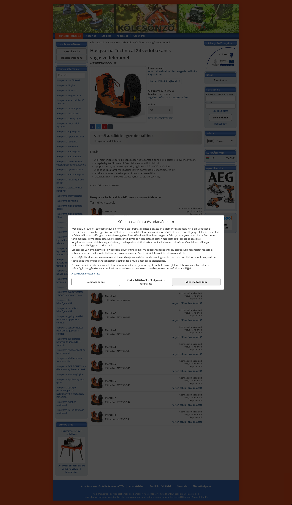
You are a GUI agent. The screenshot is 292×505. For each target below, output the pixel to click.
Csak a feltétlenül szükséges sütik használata (146, 282)
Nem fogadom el (95, 282)
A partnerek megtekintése (86, 273)
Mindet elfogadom (196, 282)
